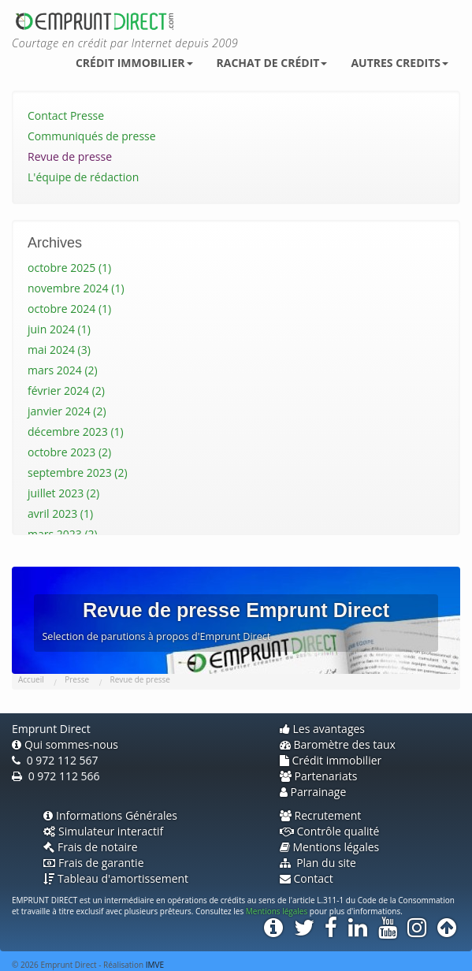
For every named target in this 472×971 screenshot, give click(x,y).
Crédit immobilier (134, 62)
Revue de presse (70, 156)
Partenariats (319, 775)
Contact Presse (66, 115)
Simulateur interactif (103, 831)
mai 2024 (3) (59, 349)
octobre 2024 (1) (69, 308)
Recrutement (321, 815)
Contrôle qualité (330, 831)
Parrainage (313, 791)
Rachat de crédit (272, 62)
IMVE (155, 964)
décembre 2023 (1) (76, 431)
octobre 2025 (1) (69, 267)
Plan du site (318, 862)
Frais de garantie (93, 862)
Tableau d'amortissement (115, 878)
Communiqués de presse (92, 135)
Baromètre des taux (338, 744)
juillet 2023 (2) (63, 493)
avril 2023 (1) (60, 513)
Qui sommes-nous (65, 744)
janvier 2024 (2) (67, 411)
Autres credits (399, 62)
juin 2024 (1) (59, 329)
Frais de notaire (90, 846)
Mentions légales (330, 846)
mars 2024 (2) (63, 370)
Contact (306, 878)
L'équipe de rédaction (83, 176)
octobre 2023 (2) (69, 452)
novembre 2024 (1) (76, 288)
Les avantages (323, 728)
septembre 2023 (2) (78, 472)
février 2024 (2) (66, 390)
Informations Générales (110, 815)
